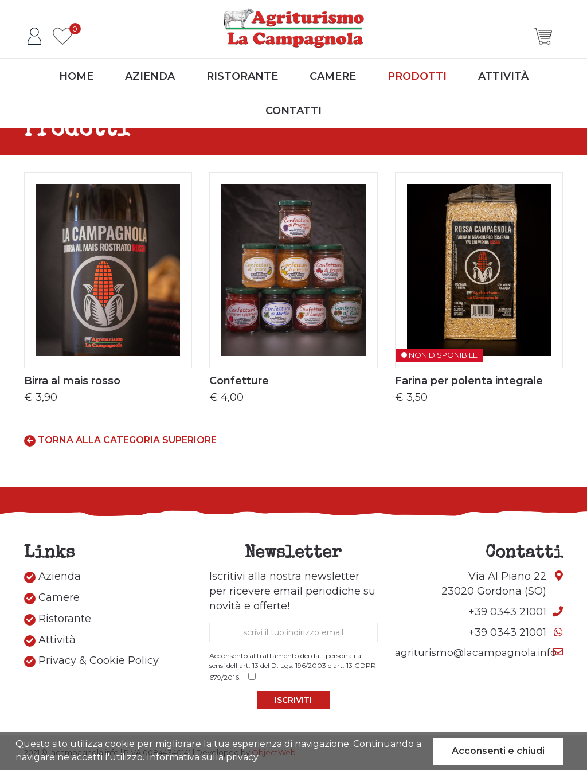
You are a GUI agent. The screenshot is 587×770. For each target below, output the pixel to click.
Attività (503, 76)
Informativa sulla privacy (203, 757)
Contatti (293, 110)
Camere (333, 76)
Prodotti (417, 76)
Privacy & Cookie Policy (91, 660)
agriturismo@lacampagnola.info (476, 652)
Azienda (150, 76)
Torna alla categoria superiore (120, 441)
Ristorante (242, 76)
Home (76, 76)
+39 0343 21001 (507, 611)
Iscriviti (293, 700)
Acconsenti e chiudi (498, 750)
